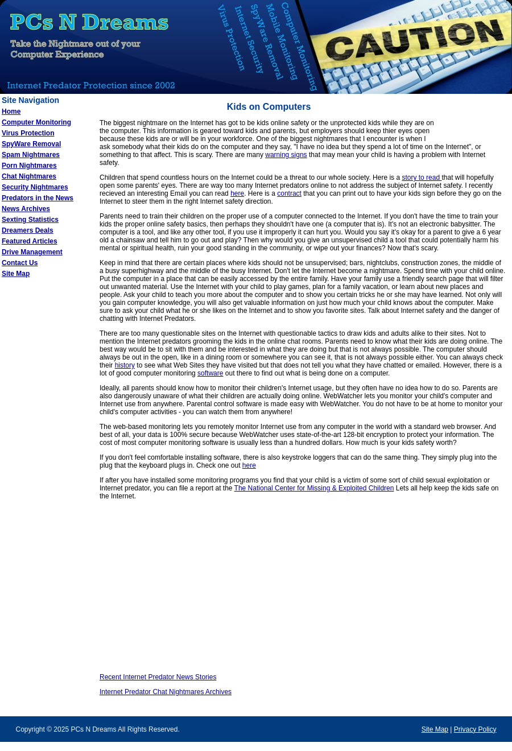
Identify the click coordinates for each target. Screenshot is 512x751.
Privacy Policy (475, 729)
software (210, 373)
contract (289, 193)
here (237, 193)
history (125, 365)
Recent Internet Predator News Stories (158, 677)
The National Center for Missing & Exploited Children (314, 488)
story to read (421, 177)
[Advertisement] (45, 466)
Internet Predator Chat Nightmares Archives (166, 692)
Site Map (435, 729)
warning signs (286, 155)
